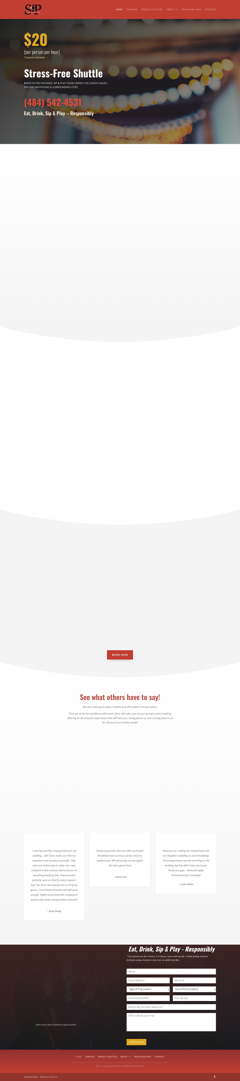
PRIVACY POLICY (48, 1076)
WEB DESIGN (30, 1076)
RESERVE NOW (136, 1042)
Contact (210, 9)
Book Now (120, 654)
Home (119, 9)
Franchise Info (191, 9)
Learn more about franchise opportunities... (57, 1024)
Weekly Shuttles (152, 9)
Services (132, 9)
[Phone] (194, 980)
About (171, 9)
